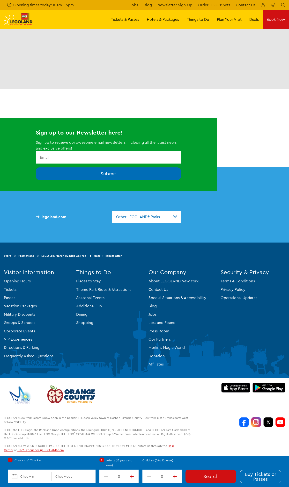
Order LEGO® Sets (214, 4)
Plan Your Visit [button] (229, 19)
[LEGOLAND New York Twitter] (268, 422)
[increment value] (133, 476)
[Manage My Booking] (263, 4)
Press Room (158, 331)
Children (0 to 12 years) (157, 460)
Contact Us (245, 4)
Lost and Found (162, 322)
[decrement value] (105, 476)
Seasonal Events (90, 297)
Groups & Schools (19, 322)
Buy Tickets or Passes (260, 476)
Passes (9, 297)
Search (210, 476)
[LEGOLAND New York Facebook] (244, 422)
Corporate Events (19, 331)
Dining (82, 314)
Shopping (84, 322)
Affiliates (156, 364)
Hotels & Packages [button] (163, 19)
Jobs (134, 4)
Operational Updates (239, 297)
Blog (148, 4)
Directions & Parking (21, 347)
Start (7, 256)
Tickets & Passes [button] (125, 19)
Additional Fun (89, 305)
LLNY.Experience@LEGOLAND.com (40, 450)
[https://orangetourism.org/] (70, 395)
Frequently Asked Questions (28, 355)
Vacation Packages (20, 305)
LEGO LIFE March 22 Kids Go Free (63, 256)
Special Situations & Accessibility (177, 297)
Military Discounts (19, 314)
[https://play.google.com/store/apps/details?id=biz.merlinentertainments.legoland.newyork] (268, 388)
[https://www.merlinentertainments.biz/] (21, 395)
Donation (156, 355)
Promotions (26, 256)
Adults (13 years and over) (119, 462)
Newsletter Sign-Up (174, 4)
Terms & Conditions (238, 281)
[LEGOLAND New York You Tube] (280, 422)
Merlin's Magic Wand (166, 347)
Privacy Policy (233, 289)
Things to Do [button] (198, 19)
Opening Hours (17, 281)
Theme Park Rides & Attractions (103, 289)
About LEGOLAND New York (173, 281)
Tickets (10, 289)
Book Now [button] (276, 19)
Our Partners (159, 339)
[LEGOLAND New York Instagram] (256, 422)
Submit (108, 174)
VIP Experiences (18, 339)
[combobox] (146, 217)
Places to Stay (88, 281)
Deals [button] (254, 19)
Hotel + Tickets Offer (108, 256)
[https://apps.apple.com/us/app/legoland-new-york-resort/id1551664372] (235, 388)
